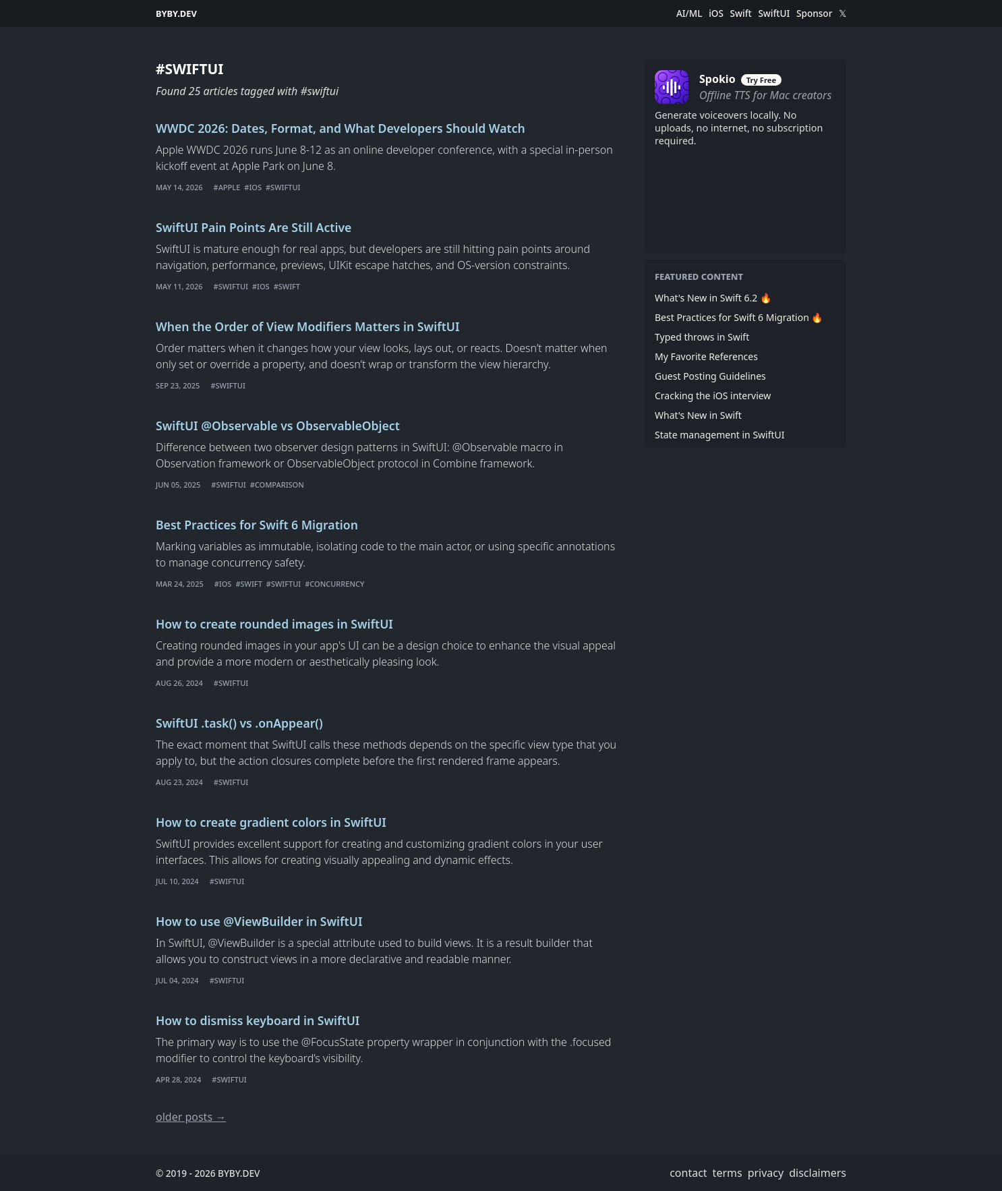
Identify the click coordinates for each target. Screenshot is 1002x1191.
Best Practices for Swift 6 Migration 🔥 (739, 317)
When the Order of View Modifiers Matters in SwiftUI (307, 326)
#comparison (277, 485)
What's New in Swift (698, 415)
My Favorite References (706, 356)
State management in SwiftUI (720, 434)
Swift (741, 13)
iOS (716, 13)
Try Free (761, 80)
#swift (287, 286)
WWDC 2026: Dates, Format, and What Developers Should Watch (340, 128)
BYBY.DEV (176, 13)
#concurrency (334, 584)
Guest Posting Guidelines (710, 376)
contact (688, 1172)
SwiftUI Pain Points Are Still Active (253, 227)
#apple (227, 187)
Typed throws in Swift (702, 336)
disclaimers (817, 1172)
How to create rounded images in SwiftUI (274, 624)
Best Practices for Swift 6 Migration (257, 525)
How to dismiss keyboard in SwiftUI (257, 1020)
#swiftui (283, 187)
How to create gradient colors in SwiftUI (271, 822)
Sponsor (814, 13)
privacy (766, 1172)
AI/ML (689, 13)
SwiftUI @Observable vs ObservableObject (278, 425)
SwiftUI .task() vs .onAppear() (239, 723)
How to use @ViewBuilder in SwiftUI (259, 921)
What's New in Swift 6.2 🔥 (713, 297)
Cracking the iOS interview (713, 395)
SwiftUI (774, 13)
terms (727, 1172)
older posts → (191, 1116)
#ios (253, 187)
